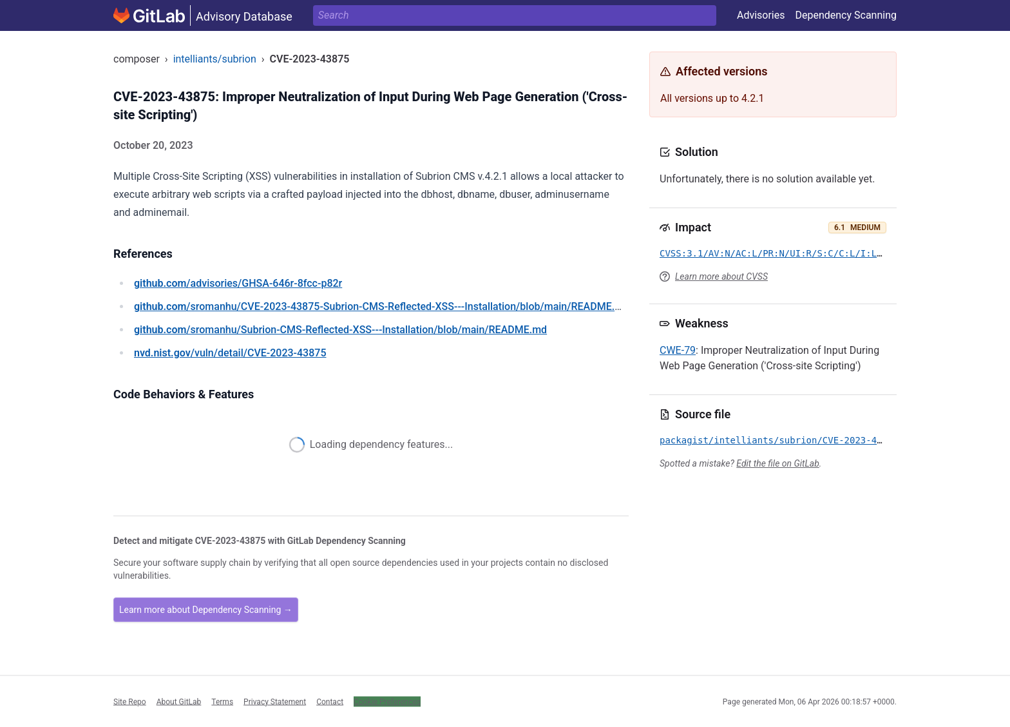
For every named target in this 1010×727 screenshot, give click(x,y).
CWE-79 (678, 350)
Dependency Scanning (846, 15)
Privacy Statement (274, 701)
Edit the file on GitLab (777, 463)
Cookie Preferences (387, 701)
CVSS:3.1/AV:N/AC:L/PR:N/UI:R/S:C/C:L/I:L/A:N (779, 253)
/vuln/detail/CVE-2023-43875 (230, 353)
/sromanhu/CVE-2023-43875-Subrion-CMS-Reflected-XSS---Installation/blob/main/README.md (381, 306)
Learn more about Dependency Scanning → (205, 610)
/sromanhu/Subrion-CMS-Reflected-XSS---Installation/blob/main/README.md (340, 330)
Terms (222, 701)
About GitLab (179, 701)
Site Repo (129, 701)
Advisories (761, 15)
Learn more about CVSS (721, 276)
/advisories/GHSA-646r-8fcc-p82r (238, 283)
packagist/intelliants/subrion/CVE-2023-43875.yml (790, 440)
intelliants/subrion (214, 59)
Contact (329, 701)
